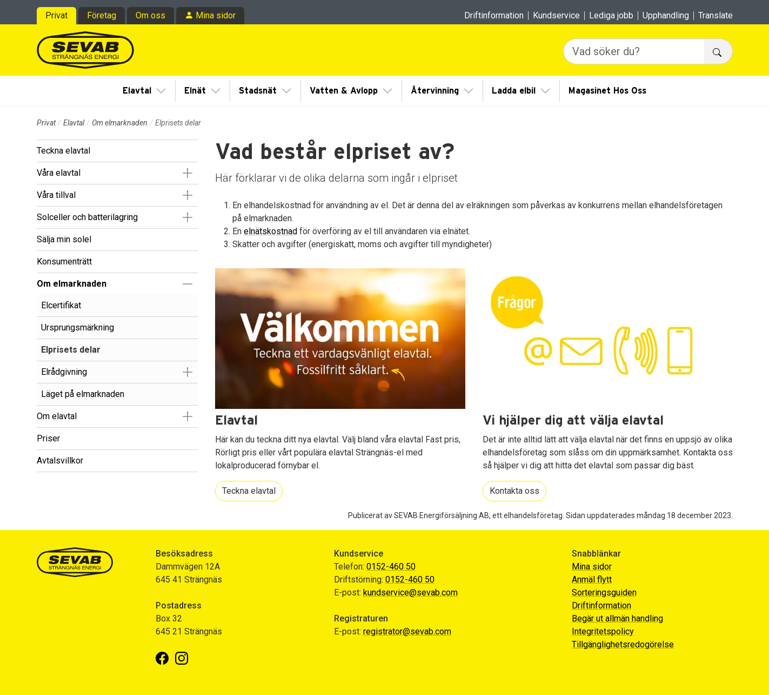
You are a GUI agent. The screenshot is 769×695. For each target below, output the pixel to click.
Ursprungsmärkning (77, 327)
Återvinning (435, 91)
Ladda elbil (514, 91)
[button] (188, 173)
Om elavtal (57, 416)
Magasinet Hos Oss (607, 91)
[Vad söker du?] (634, 51)
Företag (101, 15)
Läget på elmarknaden (82, 394)
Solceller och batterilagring (87, 217)
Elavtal (137, 91)
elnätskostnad (270, 231)
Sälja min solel (64, 239)
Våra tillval (56, 195)
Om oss (150, 15)
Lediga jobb (611, 15)
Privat (56, 15)
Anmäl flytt (592, 579)
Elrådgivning (64, 372)
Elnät (195, 91)
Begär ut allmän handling (617, 618)
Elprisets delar (71, 350)
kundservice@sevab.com (410, 592)
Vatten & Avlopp (344, 91)
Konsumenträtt (64, 261)
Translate (715, 15)
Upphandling (666, 15)
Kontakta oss (514, 491)
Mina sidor (216, 15)
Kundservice (556, 15)
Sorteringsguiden (604, 592)
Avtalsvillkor (60, 460)
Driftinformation (494, 15)
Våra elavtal (59, 173)
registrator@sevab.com (407, 631)
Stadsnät (258, 91)
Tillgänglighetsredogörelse (623, 644)
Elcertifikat (61, 305)
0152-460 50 (391, 566)
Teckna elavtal (63, 150)
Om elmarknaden (120, 122)
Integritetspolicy (603, 631)
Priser (48, 438)
